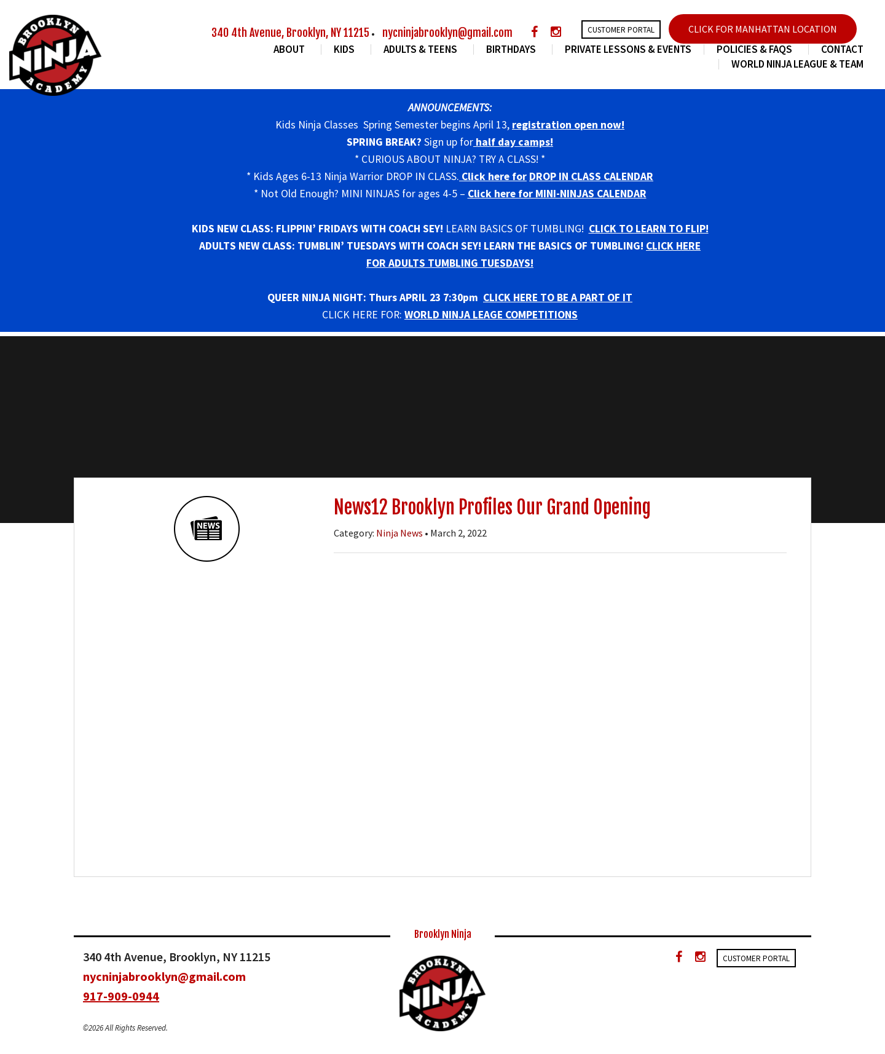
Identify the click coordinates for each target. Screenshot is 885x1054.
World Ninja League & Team (797, 64)
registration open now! (568, 125)
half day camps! (513, 142)
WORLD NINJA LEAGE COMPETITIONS (491, 314)
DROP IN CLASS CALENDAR (591, 176)
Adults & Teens (422, 49)
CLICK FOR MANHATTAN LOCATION (762, 29)
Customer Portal (621, 30)
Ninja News (399, 533)
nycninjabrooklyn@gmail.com (447, 32)
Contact (842, 49)
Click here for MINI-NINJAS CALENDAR (557, 193)
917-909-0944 (121, 996)
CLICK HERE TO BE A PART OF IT (557, 297)
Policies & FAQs (756, 49)
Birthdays (513, 49)
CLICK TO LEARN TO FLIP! (649, 228)
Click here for (493, 176)
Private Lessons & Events (628, 49)
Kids (346, 49)
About (291, 49)
